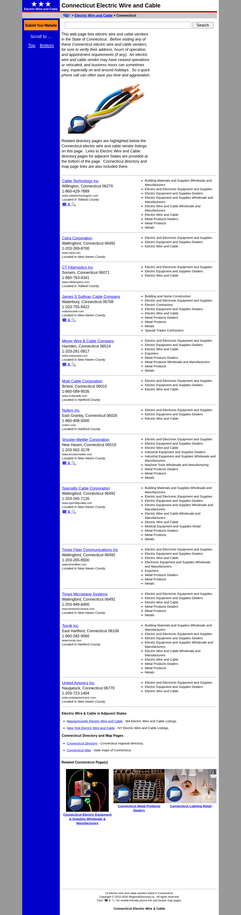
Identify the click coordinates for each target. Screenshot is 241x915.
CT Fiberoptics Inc (77, 267)
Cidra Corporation (77, 238)
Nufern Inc (71, 410)
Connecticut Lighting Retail (191, 806)
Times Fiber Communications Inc (90, 550)
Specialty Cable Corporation (86, 488)
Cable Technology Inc (80, 181)
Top (31, 45)
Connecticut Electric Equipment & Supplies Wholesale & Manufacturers (87, 819)
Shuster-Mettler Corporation (85, 440)
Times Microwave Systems (84, 594)
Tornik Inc (70, 626)
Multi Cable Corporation (82, 381)
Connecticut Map (79, 750)
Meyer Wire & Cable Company (88, 341)
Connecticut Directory (82, 743)
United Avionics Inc (78, 683)
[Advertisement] (185, 96)
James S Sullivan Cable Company (91, 297)
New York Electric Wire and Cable (91, 728)
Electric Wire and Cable (94, 15)
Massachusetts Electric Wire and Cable (95, 721)
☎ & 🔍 (69, 204)
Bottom (47, 45)
